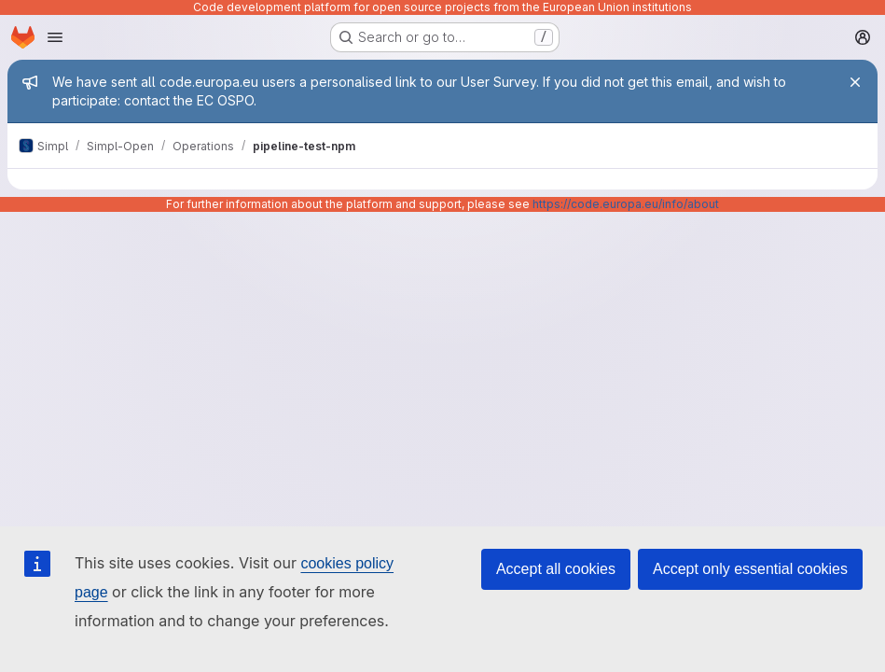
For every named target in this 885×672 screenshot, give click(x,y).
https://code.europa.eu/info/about (625, 204)
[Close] (855, 82)
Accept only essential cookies (750, 569)
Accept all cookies (555, 569)
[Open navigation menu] (55, 37)
